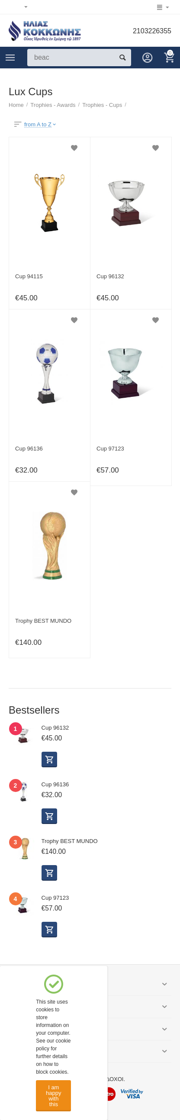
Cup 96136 (29, 448)
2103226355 (152, 31)
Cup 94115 (29, 276)
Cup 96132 (110, 276)
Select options (49, 759)
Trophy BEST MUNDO (43, 621)
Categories (10, 57)
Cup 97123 (110, 448)
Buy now (49, 873)
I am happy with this (53, 1095)
